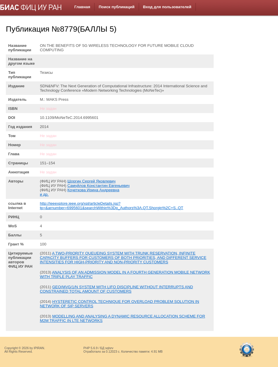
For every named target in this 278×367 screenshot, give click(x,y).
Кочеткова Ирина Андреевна (93, 190)
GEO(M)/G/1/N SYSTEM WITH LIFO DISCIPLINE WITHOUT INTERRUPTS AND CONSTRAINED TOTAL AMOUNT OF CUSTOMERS (116, 289)
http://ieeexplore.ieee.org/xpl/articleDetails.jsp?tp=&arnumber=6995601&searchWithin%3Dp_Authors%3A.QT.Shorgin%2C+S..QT (111, 205)
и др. (44, 194)
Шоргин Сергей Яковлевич (91, 181)
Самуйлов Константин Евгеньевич (98, 185)
